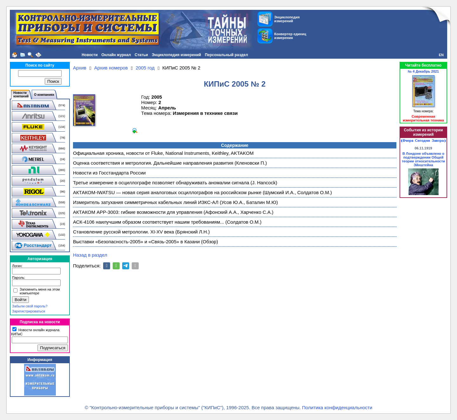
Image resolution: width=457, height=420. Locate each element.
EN (441, 55)
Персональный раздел (226, 55)
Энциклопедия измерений (176, 55)
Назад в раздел (90, 255)
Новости (89, 55)
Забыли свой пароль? (29, 306)
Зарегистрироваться (28, 311)
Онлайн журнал (116, 55)
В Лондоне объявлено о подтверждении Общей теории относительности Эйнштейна (423, 159)
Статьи (141, 55)
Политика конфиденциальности (337, 407)
